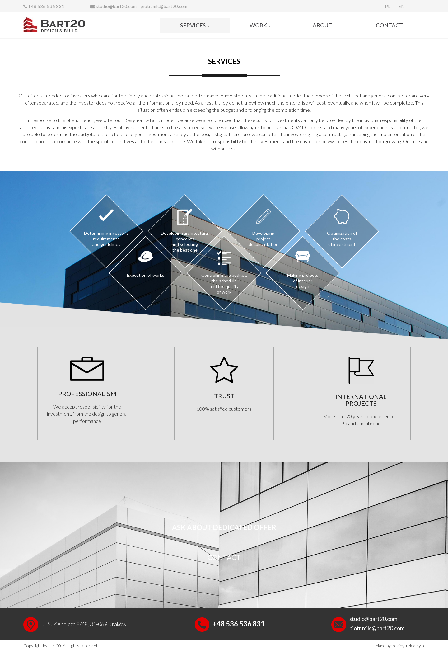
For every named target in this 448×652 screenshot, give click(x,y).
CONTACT (224, 557)
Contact (389, 25)
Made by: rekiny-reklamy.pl (400, 645)
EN (401, 6)
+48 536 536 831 (43, 6)
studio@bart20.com (113, 6)
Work (260, 25)
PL (387, 6)
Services (195, 25)
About (322, 25)
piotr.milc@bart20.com (164, 6)
